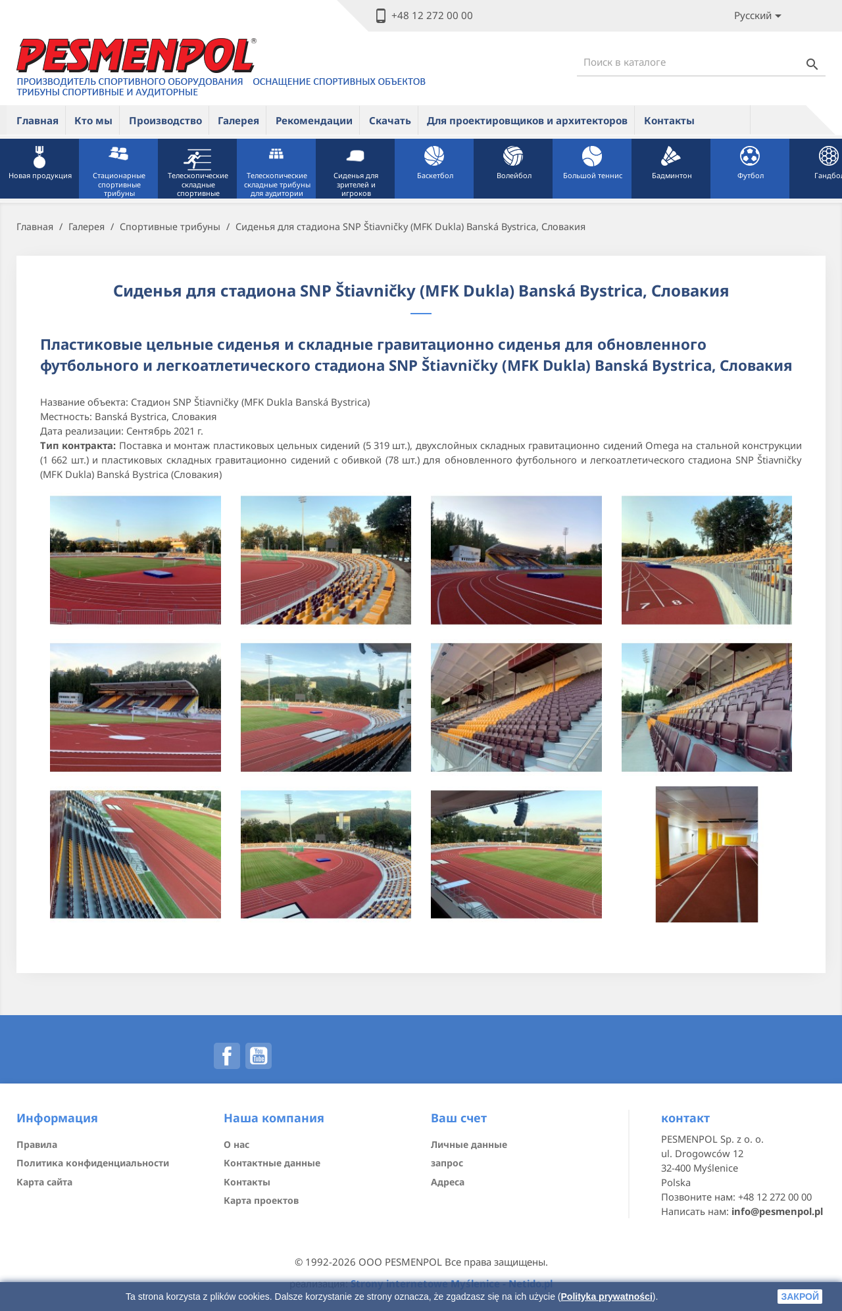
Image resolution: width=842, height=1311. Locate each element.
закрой (800, 1296)
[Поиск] (701, 62)
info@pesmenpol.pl (777, 1211)
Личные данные (469, 1144)
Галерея (238, 120)
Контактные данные (272, 1162)
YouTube (258, 1056)
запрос (447, 1162)
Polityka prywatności (607, 1296)
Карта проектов (261, 1200)
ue (727, 119)
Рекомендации (314, 120)
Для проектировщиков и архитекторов (527, 120)
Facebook (227, 1056)
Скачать (390, 120)
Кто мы (93, 120)
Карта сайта (44, 1182)
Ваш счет (459, 1118)
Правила (36, 1144)
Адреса (447, 1182)
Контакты (669, 120)
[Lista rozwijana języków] (760, 16)
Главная (37, 120)
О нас (236, 1144)
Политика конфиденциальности (92, 1162)
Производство (165, 120)
